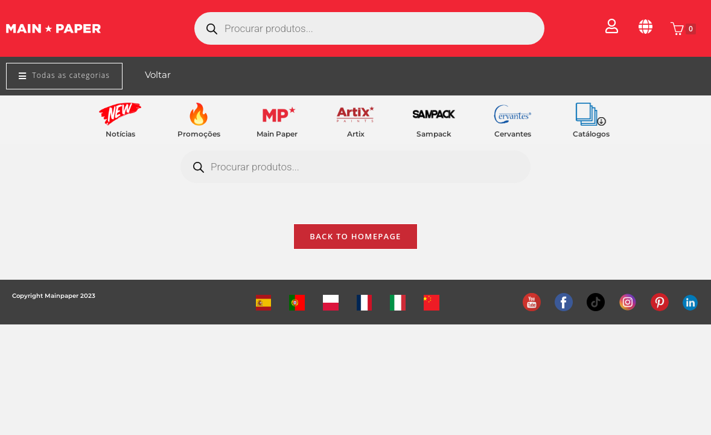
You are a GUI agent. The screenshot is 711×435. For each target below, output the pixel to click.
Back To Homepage (355, 238)
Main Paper (277, 133)
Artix (356, 133)
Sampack (433, 133)
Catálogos (591, 133)
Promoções (198, 133)
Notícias (120, 133)
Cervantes (512, 133)
